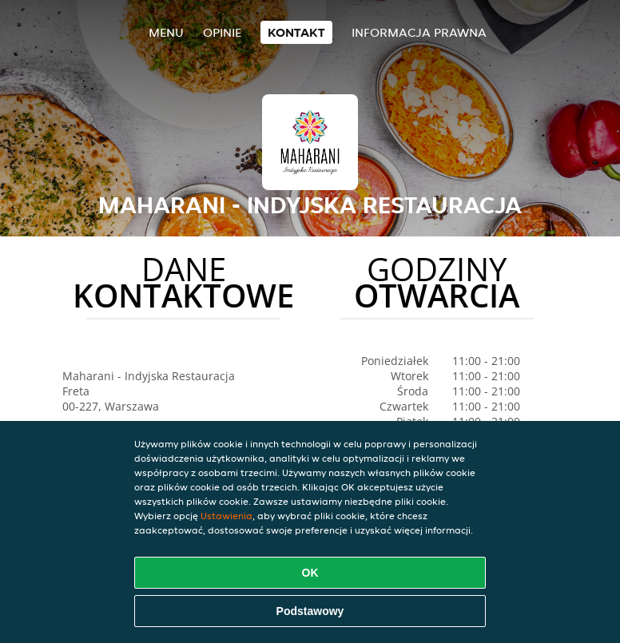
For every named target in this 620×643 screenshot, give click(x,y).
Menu (166, 32)
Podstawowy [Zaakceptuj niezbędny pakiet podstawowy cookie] (310, 611)
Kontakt (296, 32)
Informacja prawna (419, 32)
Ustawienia (226, 516)
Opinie (222, 32)
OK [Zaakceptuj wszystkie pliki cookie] (310, 572)
